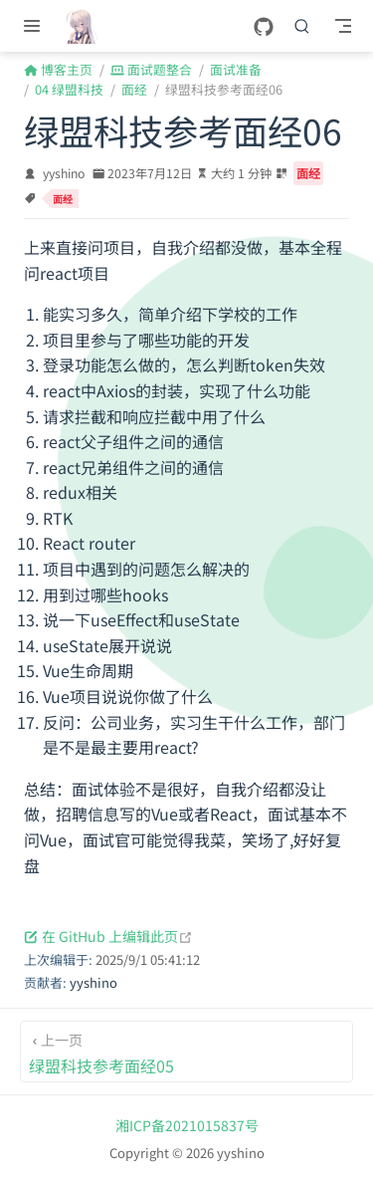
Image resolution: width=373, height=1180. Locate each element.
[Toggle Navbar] (343, 26)
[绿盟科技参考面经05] (186, 1051)
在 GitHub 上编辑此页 (108, 936)
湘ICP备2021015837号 (187, 1125)
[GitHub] (264, 27)
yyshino (64, 173)
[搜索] (302, 26)
